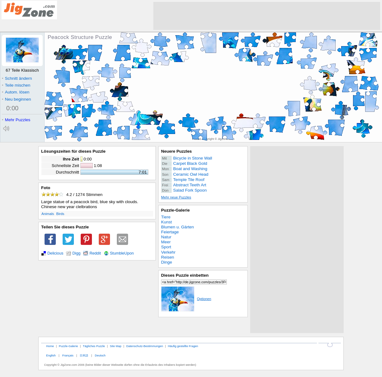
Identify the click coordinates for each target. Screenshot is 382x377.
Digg (76, 253)
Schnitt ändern (17, 78)
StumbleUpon (122, 253)
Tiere (165, 217)
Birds (60, 214)
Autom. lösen (15, 92)
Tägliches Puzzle (94, 346)
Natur (166, 237)
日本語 (84, 355)
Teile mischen (16, 85)
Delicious (55, 253)
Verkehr (168, 252)
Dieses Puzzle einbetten (184, 275)
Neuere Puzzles (176, 151)
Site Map (115, 346)
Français (68, 355)
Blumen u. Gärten (177, 227)
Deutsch (100, 355)
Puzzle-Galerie (175, 210)
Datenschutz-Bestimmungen (144, 346)
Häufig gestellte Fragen (183, 346)
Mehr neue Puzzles (176, 197)
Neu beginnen (16, 99)
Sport (166, 247)
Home (50, 346)
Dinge (166, 262)
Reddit (95, 253)
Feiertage (170, 232)
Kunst (166, 222)
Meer (166, 242)
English (51, 355)
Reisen (167, 257)
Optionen (186, 299)
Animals (47, 214)
